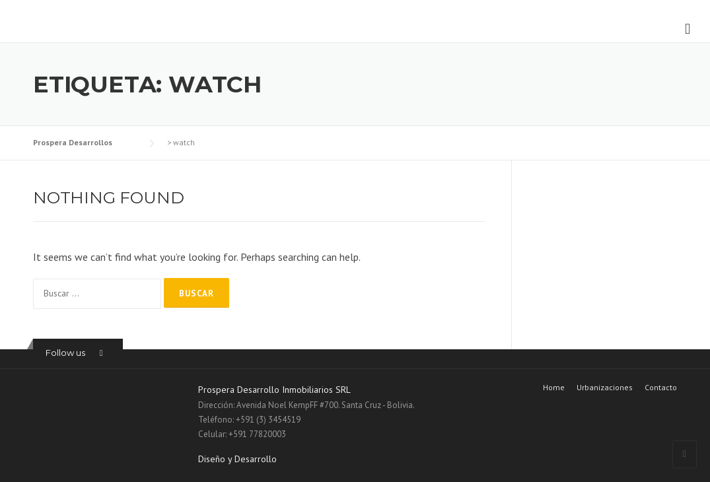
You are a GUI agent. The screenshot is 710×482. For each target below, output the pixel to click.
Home (554, 388)
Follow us (65, 352)
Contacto (661, 388)
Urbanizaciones (605, 388)
